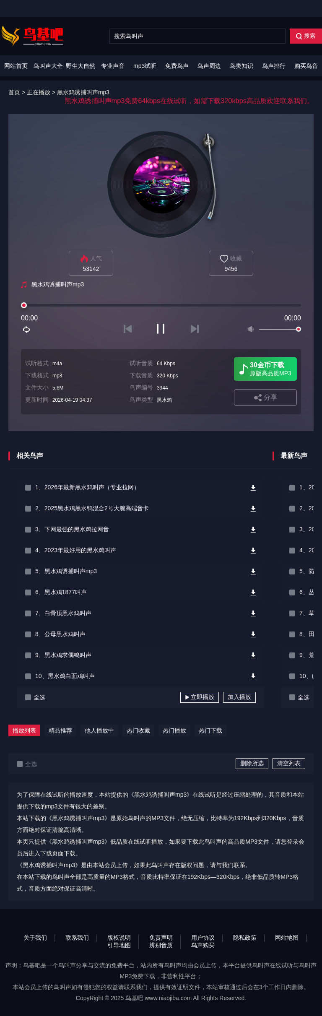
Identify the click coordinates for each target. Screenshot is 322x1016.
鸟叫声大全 (48, 65)
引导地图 (119, 945)
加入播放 (239, 697)
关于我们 (35, 937)
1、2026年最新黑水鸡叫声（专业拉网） (87, 487)
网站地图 (287, 937)
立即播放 (199, 697)
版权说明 (119, 937)
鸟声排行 (274, 65)
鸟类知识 (241, 65)
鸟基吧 (134, 998)
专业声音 (113, 65)
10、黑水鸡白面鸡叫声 (65, 676)
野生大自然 (80, 65)
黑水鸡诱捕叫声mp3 (83, 92)
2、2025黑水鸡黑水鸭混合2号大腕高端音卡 (92, 508)
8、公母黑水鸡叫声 (60, 634)
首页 (14, 92)
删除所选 (252, 763)
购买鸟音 (306, 65)
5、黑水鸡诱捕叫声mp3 (66, 571)
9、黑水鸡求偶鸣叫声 (63, 655)
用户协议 (203, 937)
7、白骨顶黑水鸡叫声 (63, 613)
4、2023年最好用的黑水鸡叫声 (75, 550)
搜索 (306, 35)
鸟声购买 (203, 945)
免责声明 (161, 937)
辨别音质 (161, 945)
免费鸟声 (177, 65)
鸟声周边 (209, 65)
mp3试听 (144, 65)
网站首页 (16, 65)
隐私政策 (245, 937)
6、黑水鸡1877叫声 (61, 592)
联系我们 (77, 937)
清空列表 (289, 763)
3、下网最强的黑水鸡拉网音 (72, 529)
